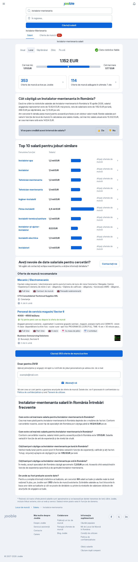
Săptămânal (42, 50)
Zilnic (53, 50)
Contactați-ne (109, 264)
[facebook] (111, 517)
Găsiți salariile (87, 546)
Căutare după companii (91, 550)
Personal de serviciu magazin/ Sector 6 (41, 311)
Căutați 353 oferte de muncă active (69, 353)
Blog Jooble (62, 533)
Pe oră (62, 50)
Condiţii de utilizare (89, 533)
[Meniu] (3, 3)
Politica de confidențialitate (30, 392)
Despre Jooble (40, 523)
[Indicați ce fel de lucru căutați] (69, 11)
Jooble (20, 556)
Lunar (30, 50)
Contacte (38, 530)
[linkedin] (126, 517)
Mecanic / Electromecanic (33, 280)
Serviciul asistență (42, 527)
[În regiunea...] (69, 18)
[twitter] (119, 517)
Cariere (37, 534)
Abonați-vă (69, 382)
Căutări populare (88, 523)
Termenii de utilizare (56, 392)
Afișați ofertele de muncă (108, 160)
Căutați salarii (69, 25)
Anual (22, 50)
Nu (112, 130)
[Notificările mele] (134, 4)
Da (101, 130)
